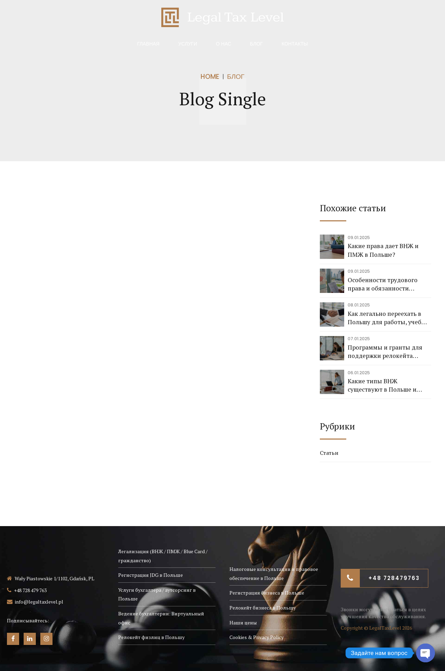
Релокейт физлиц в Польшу (151, 637)
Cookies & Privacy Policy (256, 637)
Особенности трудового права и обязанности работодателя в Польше (383, 284)
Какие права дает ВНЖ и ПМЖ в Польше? (383, 250)
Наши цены (243, 622)
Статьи (329, 453)
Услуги (187, 43)
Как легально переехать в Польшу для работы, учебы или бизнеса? (387, 318)
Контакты (295, 43)
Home (210, 76)
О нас (223, 43)
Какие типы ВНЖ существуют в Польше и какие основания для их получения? (383, 385)
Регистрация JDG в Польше (150, 575)
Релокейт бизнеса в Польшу (262, 607)
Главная (148, 43)
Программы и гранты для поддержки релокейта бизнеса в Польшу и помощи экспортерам (389, 351)
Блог (256, 43)
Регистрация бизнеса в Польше (266, 592)
